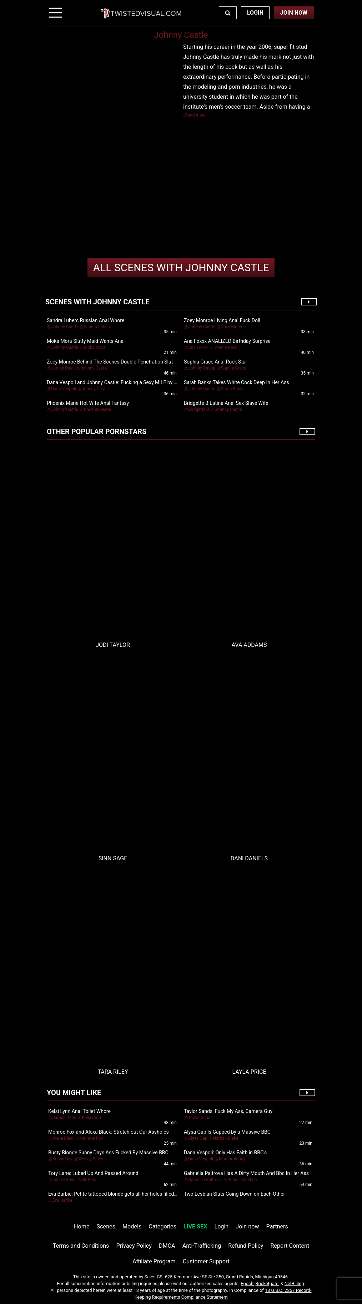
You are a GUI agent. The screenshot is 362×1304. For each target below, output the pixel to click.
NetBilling (294, 1283)
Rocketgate (267, 1283)
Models (131, 1226)
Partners (277, 1226)
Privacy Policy (133, 1245)
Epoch (247, 1283)
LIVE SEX (195, 1226)
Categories (162, 1226)
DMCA (167, 1245)
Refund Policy (245, 1245)
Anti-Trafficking (201, 1245)
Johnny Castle (181, 267)
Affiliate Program (154, 1261)
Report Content (290, 1245)
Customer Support (206, 1261)
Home (81, 1226)
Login (255, 12)
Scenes (106, 1226)
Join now (247, 1226)
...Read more (194, 115)
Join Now (293, 12)
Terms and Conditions (81, 1245)
